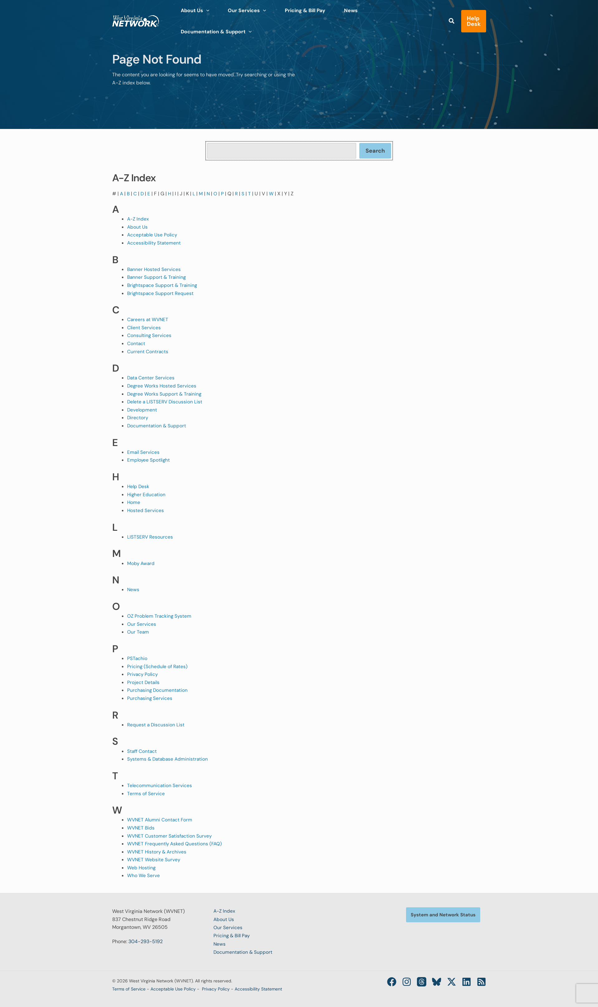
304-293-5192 (145, 941)
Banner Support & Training (157, 277)
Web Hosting (141, 867)
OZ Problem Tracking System (160, 616)
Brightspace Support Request (161, 293)
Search (375, 150)
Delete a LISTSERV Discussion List (165, 401)
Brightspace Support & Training (163, 285)
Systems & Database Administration (168, 759)
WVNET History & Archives (157, 851)
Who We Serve (143, 875)
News (133, 589)
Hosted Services (145, 510)
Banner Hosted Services (154, 269)
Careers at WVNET (148, 319)
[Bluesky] (431, 980)
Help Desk (138, 486)
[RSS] (481, 980)
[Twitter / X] (447, 980)
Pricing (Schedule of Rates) (158, 666)
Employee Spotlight (149, 460)
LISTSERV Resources (150, 537)
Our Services (141, 624)
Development (142, 409)
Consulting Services (149, 335)
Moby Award (141, 563)
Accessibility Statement (154, 243)
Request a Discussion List (156, 724)
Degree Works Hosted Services (162, 385)
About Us (137, 227)
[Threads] (414, 980)
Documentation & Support (157, 425)
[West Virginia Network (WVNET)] (135, 15)
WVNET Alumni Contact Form (160, 819)
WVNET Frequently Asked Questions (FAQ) (175, 843)
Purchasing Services (150, 698)
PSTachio (137, 658)
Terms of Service (146, 793)
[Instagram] (397, 980)
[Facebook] (380, 980)
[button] (435, 16)
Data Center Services (151, 377)
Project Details (143, 682)
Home (134, 502)
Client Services (144, 327)
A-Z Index (138, 219)
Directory (138, 417)
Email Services (143, 452)
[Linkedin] (464, 980)
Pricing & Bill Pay (232, 935)
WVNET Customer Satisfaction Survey (170, 836)
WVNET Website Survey (154, 859)
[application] (204, 16)
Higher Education (146, 494)
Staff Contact (142, 751)
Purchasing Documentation (158, 690)
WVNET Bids (141, 827)
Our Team (138, 632)
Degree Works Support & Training (165, 394)
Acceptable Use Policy (153, 234)
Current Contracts (148, 351)
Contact (136, 343)
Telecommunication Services (160, 785)
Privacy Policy (143, 674)
